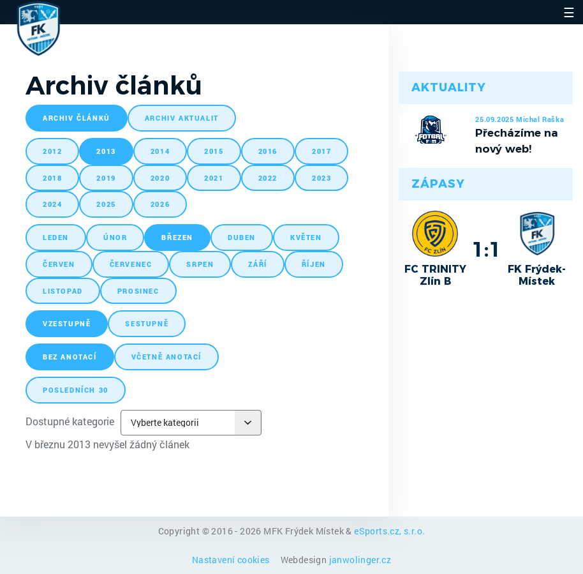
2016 (267, 151)
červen (59, 264)
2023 (321, 178)
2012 (52, 151)
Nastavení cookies (232, 560)
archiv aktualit (182, 118)
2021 (213, 178)
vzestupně (67, 323)
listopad (63, 291)
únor (115, 237)
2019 (105, 178)
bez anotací (70, 356)
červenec (131, 264)
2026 (160, 204)
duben (242, 237)
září (257, 264)
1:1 (486, 249)
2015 (213, 151)
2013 (105, 151)
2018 (52, 178)
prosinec (138, 291)
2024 (52, 204)
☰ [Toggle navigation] (569, 12)
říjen (314, 264)
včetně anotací (166, 356)
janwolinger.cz (360, 560)
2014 (160, 151)
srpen (200, 264)
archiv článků (76, 118)
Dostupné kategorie (70, 421)
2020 (160, 178)
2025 (105, 204)
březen (177, 237)
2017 (321, 151)
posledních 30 (75, 390)
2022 (267, 178)
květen (306, 237)
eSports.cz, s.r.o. (389, 531)
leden (56, 237)
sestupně (146, 323)
